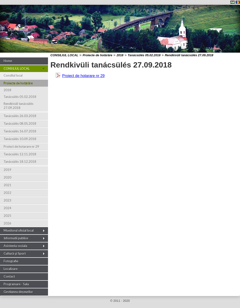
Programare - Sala (16, 284)
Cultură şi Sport (15, 253)
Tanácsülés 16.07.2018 (20, 131)
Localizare (11, 269)
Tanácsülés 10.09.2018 (20, 139)
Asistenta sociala (15, 246)
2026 (7, 223)
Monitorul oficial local (19, 230)
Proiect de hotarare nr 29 (21, 146)
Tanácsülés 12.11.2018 (20, 154)
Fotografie (11, 261)
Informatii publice (16, 238)
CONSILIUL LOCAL (17, 68)
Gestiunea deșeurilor (18, 292)
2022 (7, 193)
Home (8, 61)
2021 (7, 185)
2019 (7, 170)
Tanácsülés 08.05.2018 (20, 123)
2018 (7, 90)
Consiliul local (13, 75)
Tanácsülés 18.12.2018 (20, 161)
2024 (7, 208)
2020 (7, 177)
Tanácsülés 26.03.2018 (20, 116)
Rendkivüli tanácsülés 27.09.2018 (18, 106)
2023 (7, 200)
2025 (7, 216)
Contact (9, 276)
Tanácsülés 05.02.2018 (20, 97)
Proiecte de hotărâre (18, 83)
